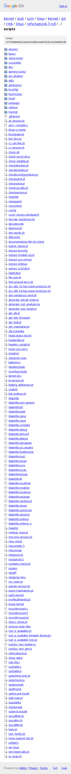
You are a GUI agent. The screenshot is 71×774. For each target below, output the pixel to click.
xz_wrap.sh (15, 756)
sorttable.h (15, 671)
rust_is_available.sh (20, 631)
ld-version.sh (16, 380)
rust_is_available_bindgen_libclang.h (30, 635)
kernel (9, 18)
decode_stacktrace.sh (22, 219)
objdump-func (17, 577)
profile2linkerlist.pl (19, 599)
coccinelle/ (15, 62)
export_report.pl (18, 246)
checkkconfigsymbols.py (23, 174)
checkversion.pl (18, 192)
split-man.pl (16, 698)
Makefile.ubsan (18, 505)
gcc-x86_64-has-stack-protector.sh (30, 291)
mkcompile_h (17, 546)
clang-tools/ (16, 58)
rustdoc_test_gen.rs (20, 648)
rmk (9, 23)
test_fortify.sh (17, 734)
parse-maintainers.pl (21, 590)
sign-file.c (14, 662)
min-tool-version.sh (20, 537)
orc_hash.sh (16, 581)
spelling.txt (15, 689)
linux (41, 18)
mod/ (12, 98)
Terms (44, 768)
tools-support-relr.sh (21, 738)
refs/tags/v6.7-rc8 (41, 23)
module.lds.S (16, 559)
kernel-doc (15, 376)
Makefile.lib (15, 479)
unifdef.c (14, 743)
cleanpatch (15, 201)
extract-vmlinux (18, 264)
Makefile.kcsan (18, 470)
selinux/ (13, 107)
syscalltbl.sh (16, 725)
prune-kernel (16, 604)
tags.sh (13, 729)
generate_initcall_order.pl (24, 300)
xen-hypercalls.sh (19, 751)
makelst (13, 528)
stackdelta (15, 702)
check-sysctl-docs (19, 156)
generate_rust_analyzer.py (24, 304)
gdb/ (11, 80)
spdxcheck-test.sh (19, 675)
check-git (14, 152)
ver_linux (14, 747)
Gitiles (23, 768)
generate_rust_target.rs (23, 309)
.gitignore (14, 116)
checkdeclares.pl (18, 165)
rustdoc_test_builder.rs (22, 644)
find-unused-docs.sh (21, 282)
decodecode (16, 224)
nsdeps (13, 568)
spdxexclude (16, 684)
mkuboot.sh (16, 555)
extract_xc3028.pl (19, 268)
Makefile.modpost (20, 492)
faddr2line (15, 273)
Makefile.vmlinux (19, 519)
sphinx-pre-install (19, 693)
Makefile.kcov (17, 465)
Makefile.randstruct (20, 501)
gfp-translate (16, 331)
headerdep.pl (16, 340)
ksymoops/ (15, 94)
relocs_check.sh (18, 622)
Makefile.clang (17, 416)
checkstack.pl (17, 183)
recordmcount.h (18, 613)
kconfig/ (13, 89)
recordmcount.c (18, 608)
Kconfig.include (18, 371)
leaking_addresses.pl (21, 385)
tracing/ (13, 112)
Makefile (14, 398)
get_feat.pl (15, 322)
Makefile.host (17, 456)
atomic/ (13, 49)
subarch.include (18, 711)
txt (55, 768)
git (63, 18)
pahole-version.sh (19, 586)
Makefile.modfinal (19, 483)
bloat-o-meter (17, 130)
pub (20, 18)
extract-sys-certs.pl (20, 259)
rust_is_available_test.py (23, 640)
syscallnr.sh (15, 720)
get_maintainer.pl (19, 326)
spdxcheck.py (17, 680)
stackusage (15, 707)
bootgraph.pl (16, 134)
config (12, 210)
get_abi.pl (14, 313)
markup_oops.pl (18, 532)
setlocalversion (18, 653)
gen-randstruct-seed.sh (23, 295)
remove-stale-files (20, 626)
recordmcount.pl (19, 617)
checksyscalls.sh (18, 188)
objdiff (12, 572)
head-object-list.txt (20, 335)
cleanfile (14, 197)
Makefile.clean (17, 420)
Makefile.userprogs (20, 510)
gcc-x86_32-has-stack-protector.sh (30, 286)
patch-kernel (16, 595)
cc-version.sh (16, 147)
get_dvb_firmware (19, 317)
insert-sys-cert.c (18, 349)
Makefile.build (17, 411)
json (64, 768)
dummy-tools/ (17, 71)
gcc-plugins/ (16, 76)
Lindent (13, 389)
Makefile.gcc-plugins (21, 447)
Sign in (63, 6)
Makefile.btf (16, 407)
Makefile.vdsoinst (19, 514)
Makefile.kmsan (18, 474)
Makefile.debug (18, 429)
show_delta (15, 658)
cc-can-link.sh (17, 143)
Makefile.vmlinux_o (20, 523)
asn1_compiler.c (18, 125)
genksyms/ (15, 85)
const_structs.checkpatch (24, 214)
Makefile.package (19, 496)
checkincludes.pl (18, 170)
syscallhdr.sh (16, 716)
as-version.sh (17, 121)
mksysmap (15, 550)
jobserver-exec (18, 358)
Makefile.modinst (19, 488)
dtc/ (11, 67)
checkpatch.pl (17, 179)
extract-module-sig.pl (21, 255)
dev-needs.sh (17, 232)
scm (30, 18)
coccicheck (15, 206)
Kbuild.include (17, 367)
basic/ (12, 53)
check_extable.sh (19, 161)
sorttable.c (15, 667)
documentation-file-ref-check (26, 241)
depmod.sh (15, 228)
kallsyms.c (15, 362)
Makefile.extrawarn (20, 443)
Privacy (33, 768)
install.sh (14, 353)
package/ (14, 103)
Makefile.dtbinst (18, 438)
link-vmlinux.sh (17, 393)
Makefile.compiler (19, 425)
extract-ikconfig (18, 250)
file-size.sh (15, 277)
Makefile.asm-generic (22, 402)
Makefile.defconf (19, 434)
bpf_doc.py (15, 138)
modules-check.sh (19, 564)
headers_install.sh (19, 344)
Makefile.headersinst (21, 452)
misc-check (15, 541)
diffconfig (14, 237)
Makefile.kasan (18, 461)
